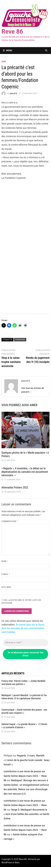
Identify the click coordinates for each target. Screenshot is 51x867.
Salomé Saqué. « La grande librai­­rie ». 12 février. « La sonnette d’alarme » (24, 726)
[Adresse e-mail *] (25, 642)
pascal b (13, 93)
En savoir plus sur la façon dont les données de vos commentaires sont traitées (22, 628)
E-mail (5, 574)
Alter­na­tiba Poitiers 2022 (14, 487)
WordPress (6, 862)
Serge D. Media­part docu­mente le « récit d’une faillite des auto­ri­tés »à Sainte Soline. (26, 814)
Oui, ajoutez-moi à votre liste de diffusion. (21, 601)
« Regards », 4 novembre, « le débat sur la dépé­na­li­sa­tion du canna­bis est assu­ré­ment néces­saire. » (24, 472)
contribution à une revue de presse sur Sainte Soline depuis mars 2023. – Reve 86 (25, 776)
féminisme (20, 339)
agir (3, 61)
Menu (7, 50)
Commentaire (9, 521)
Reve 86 (12, 31)
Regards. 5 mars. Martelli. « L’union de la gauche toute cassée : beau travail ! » (26, 760)
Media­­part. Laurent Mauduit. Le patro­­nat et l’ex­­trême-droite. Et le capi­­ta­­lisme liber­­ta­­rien (24, 697)
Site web (6, 587)
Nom (4, 561)
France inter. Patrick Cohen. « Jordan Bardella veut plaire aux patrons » (23, 682)
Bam (17, 862)
